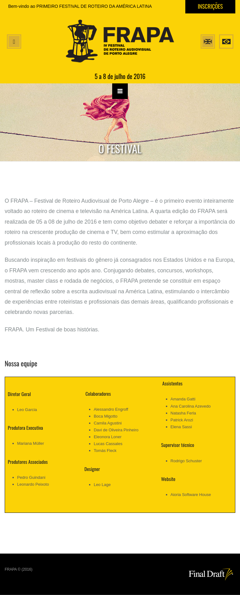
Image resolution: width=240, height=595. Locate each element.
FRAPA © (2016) (18, 569)
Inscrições (210, 6)
